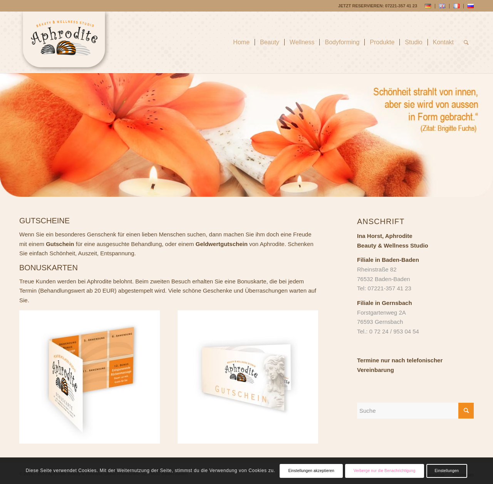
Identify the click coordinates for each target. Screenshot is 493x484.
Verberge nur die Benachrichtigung (385, 471)
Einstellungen (447, 471)
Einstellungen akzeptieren (311, 471)
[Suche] (466, 42)
